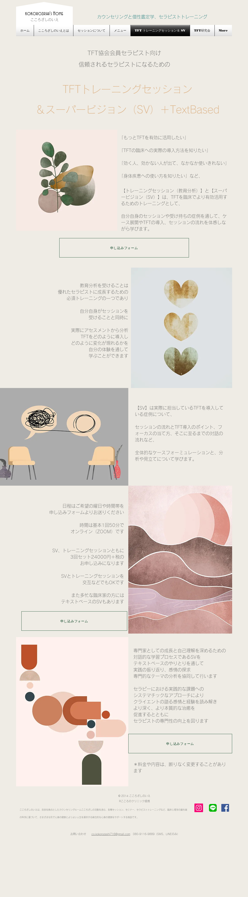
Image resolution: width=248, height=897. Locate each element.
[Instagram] (198, 808)
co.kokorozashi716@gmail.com (110, 834)
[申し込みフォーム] (124, 247)
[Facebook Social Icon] (225, 808)
